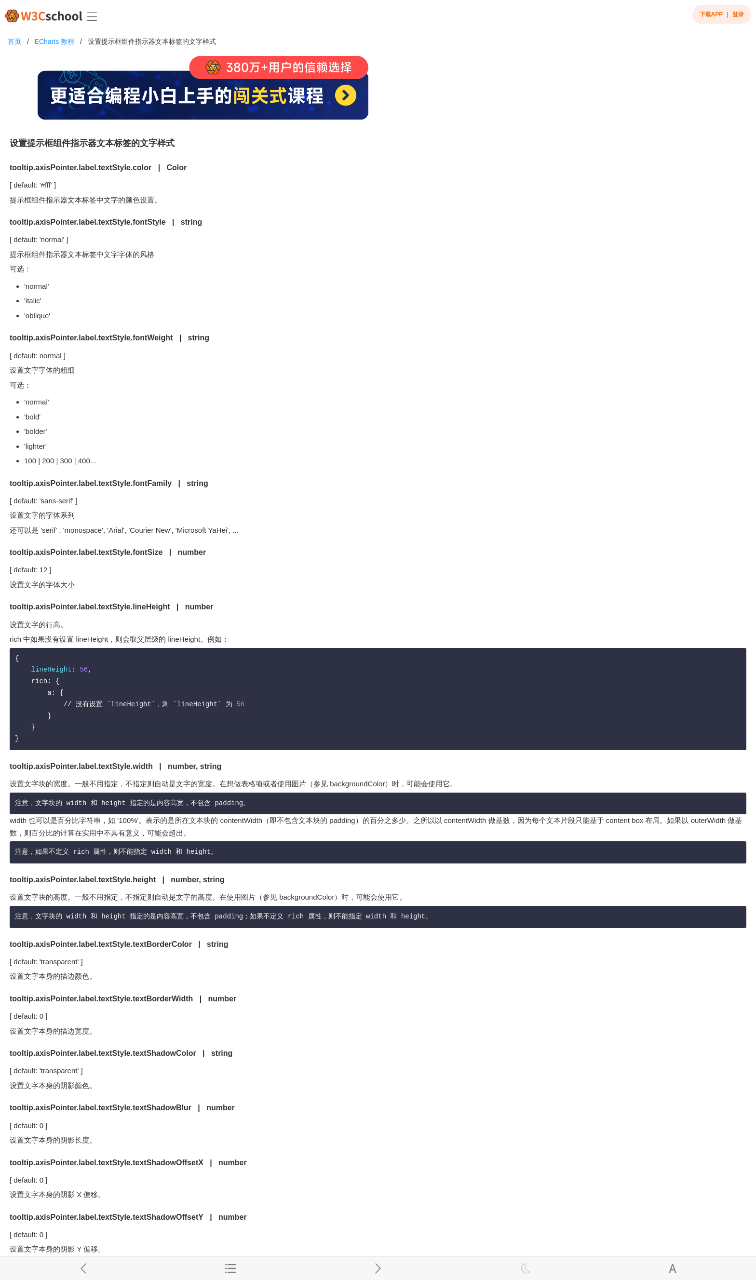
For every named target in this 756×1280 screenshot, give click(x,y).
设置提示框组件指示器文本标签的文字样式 (152, 41)
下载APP (711, 14)
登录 (738, 14)
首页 (14, 41)
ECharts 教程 (54, 41)
